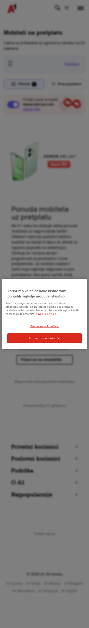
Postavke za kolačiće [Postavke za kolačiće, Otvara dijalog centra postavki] (44, 326)
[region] (44, 314)
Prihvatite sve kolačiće (44, 338)
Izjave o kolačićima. (46, 313)
